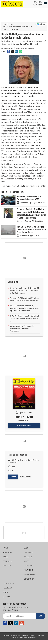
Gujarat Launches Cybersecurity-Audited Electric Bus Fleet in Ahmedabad (22, 328)
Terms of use (34, 635)
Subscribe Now (24, 425)
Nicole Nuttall (39, 186)
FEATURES (7, 561)
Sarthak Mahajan (25, 203)
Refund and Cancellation (27, 637)
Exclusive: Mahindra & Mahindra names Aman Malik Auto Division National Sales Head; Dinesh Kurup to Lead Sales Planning (31, 213)
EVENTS (27, 548)
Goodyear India (13, 186)
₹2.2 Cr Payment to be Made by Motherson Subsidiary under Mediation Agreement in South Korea (24, 308)
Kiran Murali (23, 236)
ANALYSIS (28, 556)
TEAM (5, 592)
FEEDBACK (7, 588)
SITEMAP (6, 596)
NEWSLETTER (29, 574)
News (11, 24)
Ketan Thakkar (24, 221)
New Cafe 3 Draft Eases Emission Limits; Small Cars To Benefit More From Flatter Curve (31, 229)
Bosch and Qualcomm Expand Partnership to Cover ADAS (29, 198)
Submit (13, 477)
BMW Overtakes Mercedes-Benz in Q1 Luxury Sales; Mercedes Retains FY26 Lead (24, 318)
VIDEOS (27, 561)
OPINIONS (28, 565)
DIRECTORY (29, 579)
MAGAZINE (28, 570)
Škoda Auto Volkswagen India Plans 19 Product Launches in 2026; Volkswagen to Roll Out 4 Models (24, 290)
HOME (5, 548)
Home (4, 24)
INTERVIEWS (29, 552)
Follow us (41, 24)
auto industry (27, 186)
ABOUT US (7, 552)
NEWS (5, 556)
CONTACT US (8, 583)
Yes (13, 467)
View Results (25, 477)
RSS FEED (7, 565)
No (13, 471)
